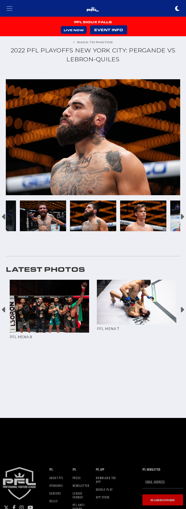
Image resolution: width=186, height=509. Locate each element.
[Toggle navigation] (9, 8)
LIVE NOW (74, 30)
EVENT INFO (108, 30)
